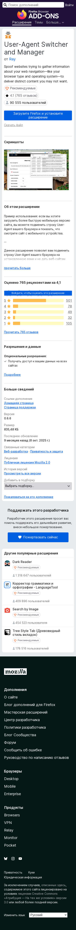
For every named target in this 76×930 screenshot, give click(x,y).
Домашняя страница (18, 403)
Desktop (11, 779)
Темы (39, 22)
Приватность (13, 872)
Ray (12, 59)
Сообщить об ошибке (23, 750)
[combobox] (33, 5)
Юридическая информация (23, 877)
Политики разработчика (25, 727)
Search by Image (26, 609)
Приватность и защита (46, 451)
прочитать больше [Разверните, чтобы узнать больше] (17, 268)
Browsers (12, 815)
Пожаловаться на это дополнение (28, 497)
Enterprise (12, 794)
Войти (69, 5)
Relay (8, 830)
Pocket (10, 845)
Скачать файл (13, 125)
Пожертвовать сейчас (38, 537)
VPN (8, 822)
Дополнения (15, 689)
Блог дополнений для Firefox (29, 705)
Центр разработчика (22, 720)
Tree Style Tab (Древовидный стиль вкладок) (36, 633)
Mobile (10, 786)
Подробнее (12, 374)
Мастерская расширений (25, 712)
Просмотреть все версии (22, 473)
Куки (31, 872)
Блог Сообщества (20, 735)
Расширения (21, 22)
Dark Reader (22, 562)
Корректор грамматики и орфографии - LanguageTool (35, 585)
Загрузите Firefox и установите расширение (38, 115)
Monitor (10, 838)
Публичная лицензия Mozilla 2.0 (27, 462)
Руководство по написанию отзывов (36, 757)
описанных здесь (53, 885)
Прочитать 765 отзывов (21, 332)
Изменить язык (14, 915)
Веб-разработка (16, 451)
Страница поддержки (20, 407)
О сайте (11, 697)
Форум (10, 742)
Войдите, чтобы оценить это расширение (38, 293)
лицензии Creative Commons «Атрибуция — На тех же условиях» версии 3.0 (35, 898)
